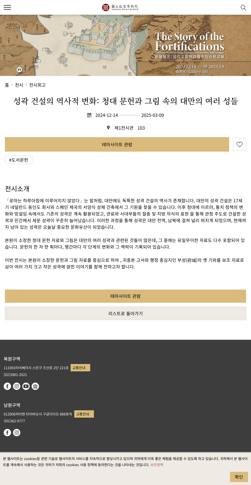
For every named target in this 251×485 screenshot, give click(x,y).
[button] (231, 7)
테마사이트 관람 (117, 144)
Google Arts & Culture (35, 386)
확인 (239, 476)
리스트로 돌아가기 (125, 313)
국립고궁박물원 (120, 7)
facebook (7, 386)
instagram (16, 386)
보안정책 (157, 464)
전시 (19, 85)
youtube (26, 386)
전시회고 (37, 85)
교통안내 (79, 367)
